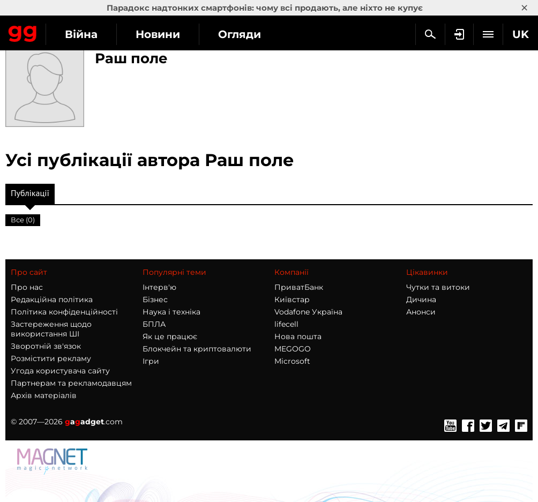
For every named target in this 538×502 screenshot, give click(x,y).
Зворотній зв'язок (46, 346)
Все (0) (23, 219)
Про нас (27, 287)
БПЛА (154, 324)
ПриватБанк (298, 287)
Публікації (30, 196)
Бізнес (155, 299)
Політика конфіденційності (64, 312)
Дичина (421, 299)
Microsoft (292, 361)
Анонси (421, 312)
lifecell (286, 324)
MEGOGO (292, 349)
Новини (158, 34)
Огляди (239, 34)
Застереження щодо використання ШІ (51, 329)
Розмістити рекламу (51, 358)
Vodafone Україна (308, 312)
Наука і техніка (171, 312)
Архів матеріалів (44, 395)
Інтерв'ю (159, 287)
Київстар (292, 299)
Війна (81, 34)
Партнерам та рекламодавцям (71, 383)
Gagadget (23, 32)
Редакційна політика (52, 299)
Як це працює (170, 336)
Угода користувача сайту (60, 371)
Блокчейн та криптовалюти (197, 349)
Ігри (151, 361)
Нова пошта (298, 336)
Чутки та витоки (438, 287)
